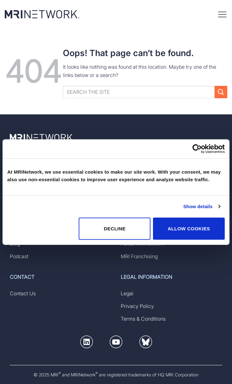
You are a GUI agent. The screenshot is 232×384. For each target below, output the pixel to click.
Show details (198, 206)
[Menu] (222, 14)
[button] (86, 343)
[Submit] (221, 92)
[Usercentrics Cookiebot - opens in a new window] (197, 149)
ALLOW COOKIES (189, 228)
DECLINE (114, 228)
